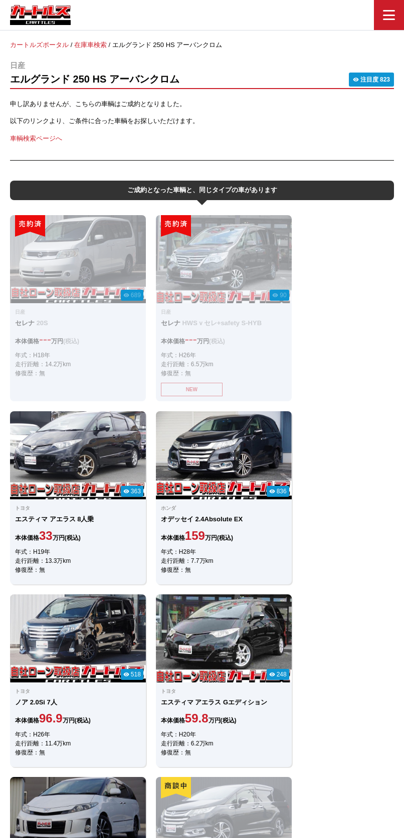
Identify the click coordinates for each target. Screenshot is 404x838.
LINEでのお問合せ (151, 673)
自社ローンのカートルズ (191, 781)
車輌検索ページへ (36, 138)
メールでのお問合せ (251, 673)
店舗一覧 (252, 781)
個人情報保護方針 (303, 781)
